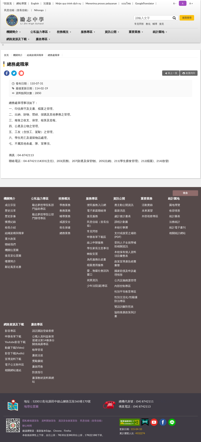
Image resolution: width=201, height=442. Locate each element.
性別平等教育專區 (125, 291)
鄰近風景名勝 (13, 266)
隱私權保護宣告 (30, 420)
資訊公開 (110, 31)
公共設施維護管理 (125, 280)
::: (4, 2)
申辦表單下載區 (96, 236)
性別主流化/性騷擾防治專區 (125, 299)
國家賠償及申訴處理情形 (125, 272)
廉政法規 (37, 355)
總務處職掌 (54, 55)
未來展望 (147, 210)
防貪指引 (37, 372)
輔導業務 (65, 216)
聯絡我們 (10, 244)
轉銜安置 (92, 253)
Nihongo (39, 10)
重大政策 (10, 238)
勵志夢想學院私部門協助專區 (43, 206)
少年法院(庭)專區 (97, 285)
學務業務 (65, 204)
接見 (161, 23)
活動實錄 (147, 204)
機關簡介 (12, 31)
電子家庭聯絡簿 (96, 210)
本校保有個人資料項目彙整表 (125, 253)
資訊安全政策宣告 (67, 420)
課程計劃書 (121, 221)
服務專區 (86, 31)
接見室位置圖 (13, 255)
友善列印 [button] (190, 73)
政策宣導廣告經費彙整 (125, 263)
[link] (6, 73)
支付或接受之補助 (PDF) (125, 234)
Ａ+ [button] (191, 3)
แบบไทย (126, 3)
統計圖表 (174, 216)
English (35, 3)
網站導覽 (21, 3)
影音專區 (10, 330)
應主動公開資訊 (123, 204)
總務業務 (65, 233)
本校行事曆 (121, 227)
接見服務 (92, 216)
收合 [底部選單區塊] (185, 192)
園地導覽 (174, 204)
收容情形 (174, 210)
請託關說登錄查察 (43, 330)
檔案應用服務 (95, 265)
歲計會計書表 (122, 216)
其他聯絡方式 (163, 401)
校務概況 (62, 31)
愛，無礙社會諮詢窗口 (98, 272)
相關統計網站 (177, 233)
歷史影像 (10, 216)
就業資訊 (92, 280)
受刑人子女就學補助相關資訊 (125, 244)
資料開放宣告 (49, 420)
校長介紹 (10, 227)
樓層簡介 (10, 261)
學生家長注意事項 (98, 248)
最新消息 (119, 210)
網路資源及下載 (16, 39)
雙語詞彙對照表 (123, 306)
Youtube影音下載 (15, 342)
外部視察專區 (150, 216)
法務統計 (174, 221)
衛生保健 (65, 227)
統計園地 (158, 31)
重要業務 (134, 31)
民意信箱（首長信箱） (17, 10)
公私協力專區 (39, 31)
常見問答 (139, 23)
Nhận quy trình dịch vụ (68, 3)
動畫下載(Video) (14, 347)
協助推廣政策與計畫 (125, 314)
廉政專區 (41, 39)
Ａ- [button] (174, 3)
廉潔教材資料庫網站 (43, 379)
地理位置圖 (31, 406)
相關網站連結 (13, 370)
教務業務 (65, 210)
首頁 (6, 55)
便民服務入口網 (96, 204)
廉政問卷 (37, 366)
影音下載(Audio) (14, 353)
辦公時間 (27, 425)
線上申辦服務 (95, 242)
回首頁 (8, 3)
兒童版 (47, 3)
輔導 (155, 23)
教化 (148, 23)
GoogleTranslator (144, 3)
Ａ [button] (182, 3)
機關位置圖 (12, 250)
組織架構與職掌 (35, 55)
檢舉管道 (37, 349)
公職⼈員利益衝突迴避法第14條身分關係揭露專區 (43, 340)
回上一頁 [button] (172, 73)
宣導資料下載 (13, 358)
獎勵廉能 (37, 360)
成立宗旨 (10, 204)
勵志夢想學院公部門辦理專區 (43, 216)
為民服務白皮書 (96, 259)
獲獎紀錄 (10, 221)
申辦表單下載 (13, 336)
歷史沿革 (10, 210)
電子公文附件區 (14, 364)
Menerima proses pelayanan (101, 3)
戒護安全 (65, 221)
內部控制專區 (122, 285)
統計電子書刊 (177, 227)
